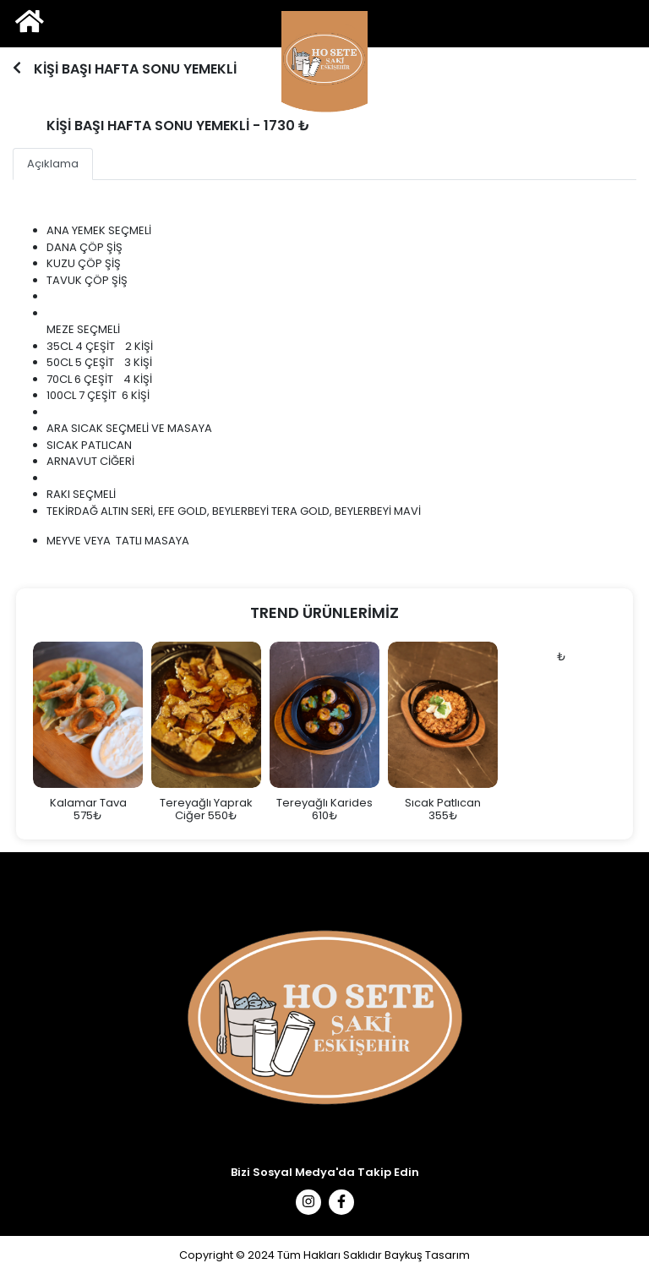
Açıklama (53, 164)
